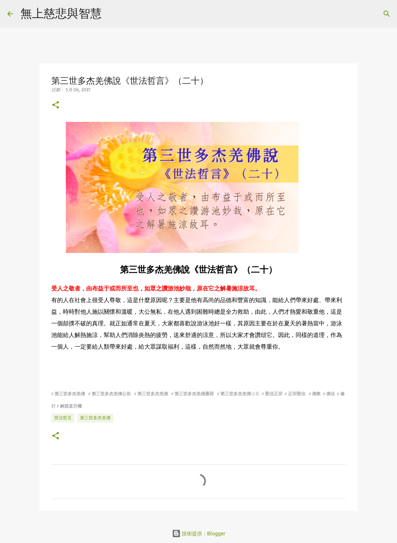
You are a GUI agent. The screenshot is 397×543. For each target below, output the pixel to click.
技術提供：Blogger (198, 533)
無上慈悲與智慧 (61, 13)
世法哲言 (63, 417)
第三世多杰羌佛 (95, 417)
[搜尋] (112, 14)
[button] (55, 105)
